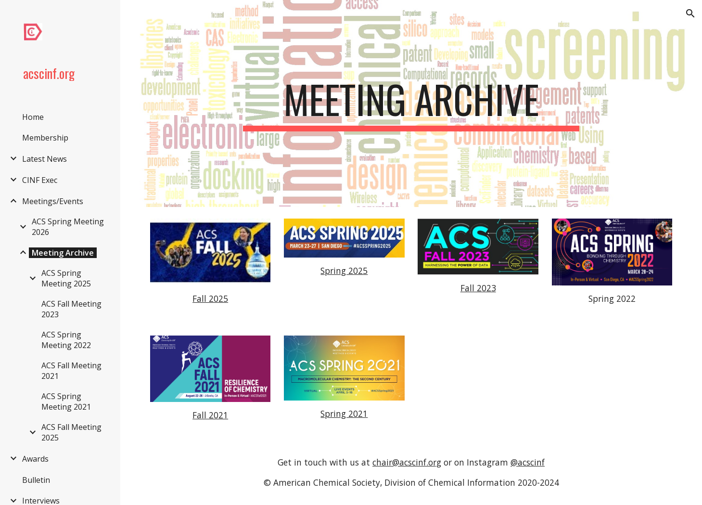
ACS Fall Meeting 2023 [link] (71, 309)
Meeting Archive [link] (63, 252)
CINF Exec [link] (39, 180)
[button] (690, 13)
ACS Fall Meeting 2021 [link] (71, 370)
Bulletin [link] (36, 480)
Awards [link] (35, 458)
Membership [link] (45, 137)
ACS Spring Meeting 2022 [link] (66, 339)
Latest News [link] (44, 159)
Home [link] (33, 117)
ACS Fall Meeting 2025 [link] (71, 432)
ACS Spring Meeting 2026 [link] (68, 226)
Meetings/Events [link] (52, 201)
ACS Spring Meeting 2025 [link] (66, 278)
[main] (411, 103)
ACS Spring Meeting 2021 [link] (66, 401)
